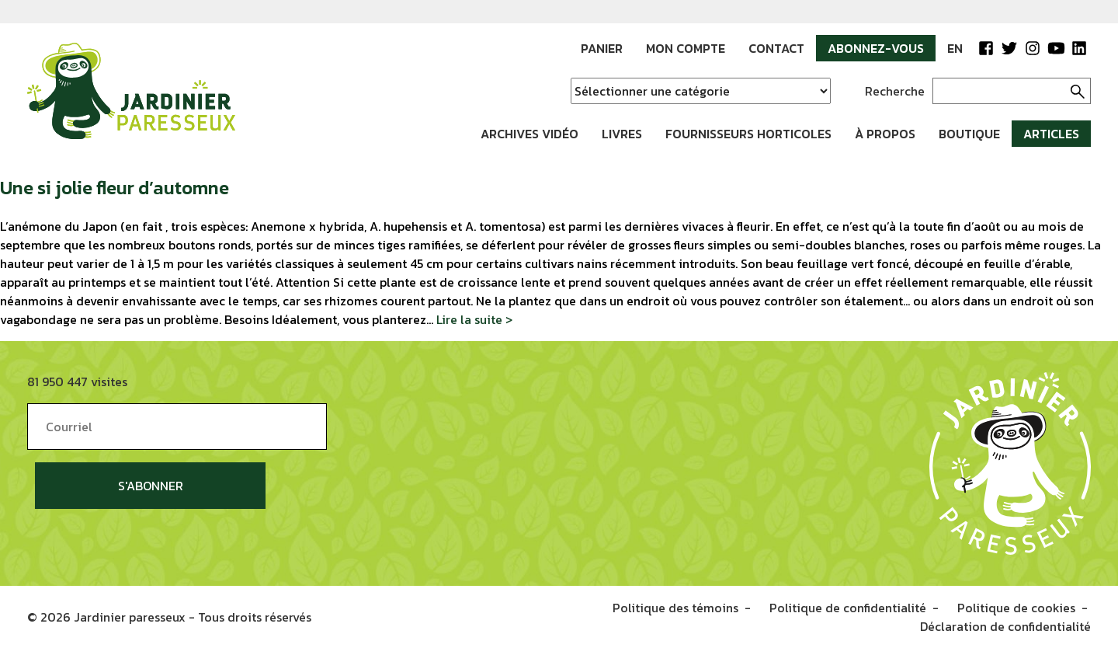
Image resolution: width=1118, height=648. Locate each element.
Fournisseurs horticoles (748, 133)
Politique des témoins (675, 607)
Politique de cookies (1016, 607)
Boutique (969, 133)
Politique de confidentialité (847, 607)
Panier (602, 48)
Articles (1051, 133)
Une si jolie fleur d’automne (114, 187)
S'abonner (150, 485)
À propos (885, 133)
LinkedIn (1079, 48)
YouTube (1056, 48)
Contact (776, 48)
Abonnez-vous (876, 48)
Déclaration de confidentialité (1005, 626)
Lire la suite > (474, 319)
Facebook (986, 48)
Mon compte (685, 48)
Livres (622, 133)
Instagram (1032, 48)
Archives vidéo (529, 133)
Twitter (1009, 48)
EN (955, 48)
